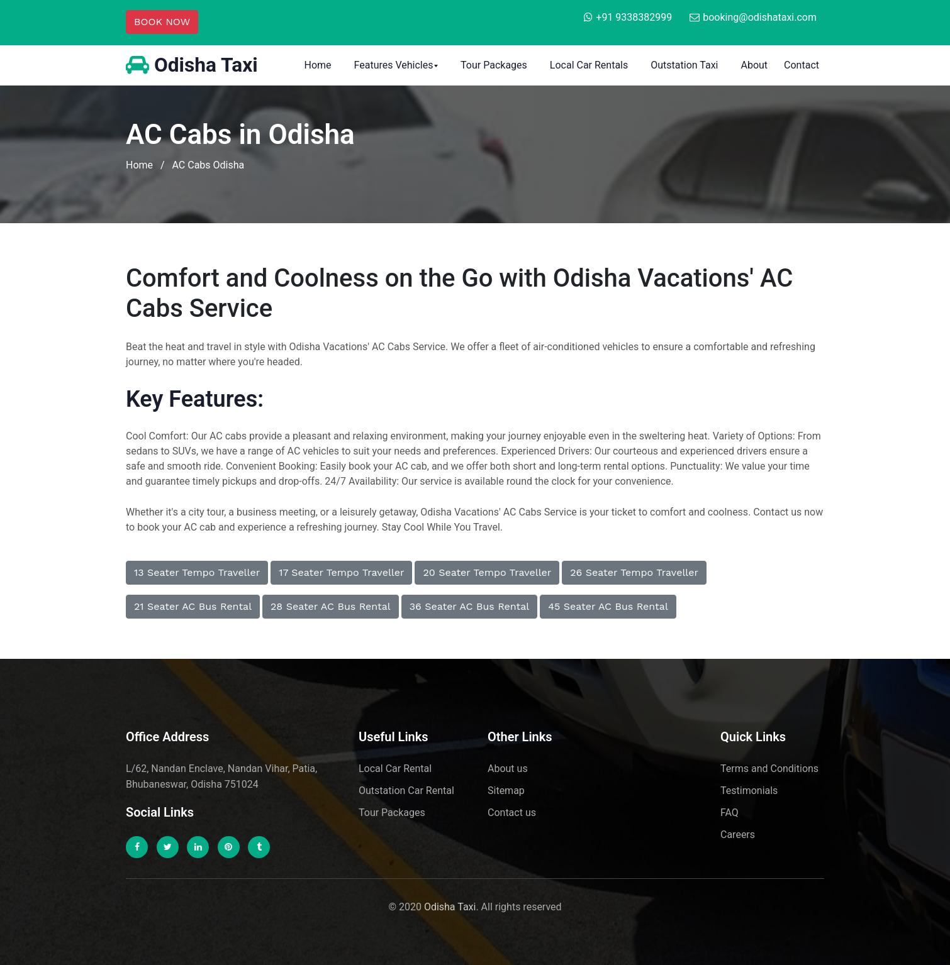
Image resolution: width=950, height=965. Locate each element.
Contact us (512, 813)
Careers (737, 835)
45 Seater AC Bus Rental (608, 606)
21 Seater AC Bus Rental (193, 606)
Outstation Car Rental (406, 791)
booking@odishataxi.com (760, 17)
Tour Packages (494, 65)
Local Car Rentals (589, 65)
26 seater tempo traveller (634, 572)
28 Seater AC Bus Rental (331, 606)
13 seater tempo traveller (197, 572)
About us (508, 769)
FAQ (729, 813)
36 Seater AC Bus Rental (470, 606)
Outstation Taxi (684, 65)
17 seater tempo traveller (341, 572)
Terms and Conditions (769, 769)
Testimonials (749, 791)
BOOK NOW (162, 22)
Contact (801, 65)
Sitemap (506, 791)
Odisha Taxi (192, 65)
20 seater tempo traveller (487, 572)
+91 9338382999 (634, 17)
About (754, 65)
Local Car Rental (395, 769)
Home (317, 65)
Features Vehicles (393, 65)
